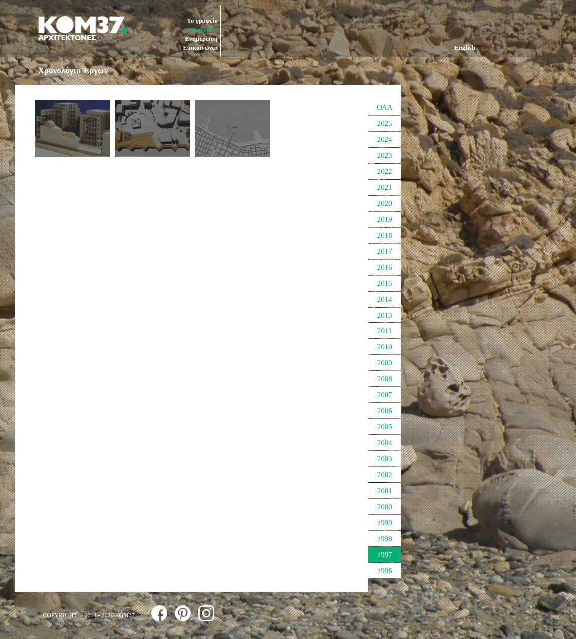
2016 (384, 267)
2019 (384, 219)
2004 (384, 443)
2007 (384, 395)
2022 (384, 171)
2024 (384, 139)
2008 (384, 379)
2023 (384, 155)
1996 (384, 571)
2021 (384, 187)
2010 (384, 347)
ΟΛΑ (385, 107)
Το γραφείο (202, 20)
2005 (384, 427)
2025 (384, 123)
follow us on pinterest (183, 613)
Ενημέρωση (201, 38)
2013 (384, 315)
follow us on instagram (206, 613)
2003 (384, 459)
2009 (384, 363)
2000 (384, 507)
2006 (384, 411)
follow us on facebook (159, 613)
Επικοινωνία (200, 47)
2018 (384, 235)
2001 (384, 491)
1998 (384, 539)
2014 (384, 299)
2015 (384, 283)
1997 (384, 555)
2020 (384, 203)
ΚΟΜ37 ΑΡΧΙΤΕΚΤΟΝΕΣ (82, 28)
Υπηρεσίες (203, 29)
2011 (384, 331)
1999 (384, 523)
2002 (384, 475)
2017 (384, 251)
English (464, 47)
